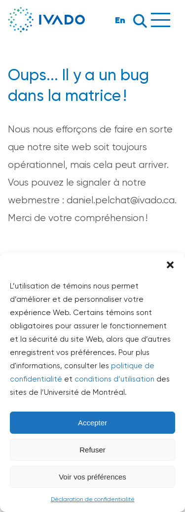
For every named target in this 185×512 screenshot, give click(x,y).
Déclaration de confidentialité (93, 499)
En (120, 20)
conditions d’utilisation (114, 379)
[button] (170, 265)
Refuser (92, 450)
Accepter (92, 422)
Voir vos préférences (92, 477)
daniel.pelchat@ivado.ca (121, 200)
